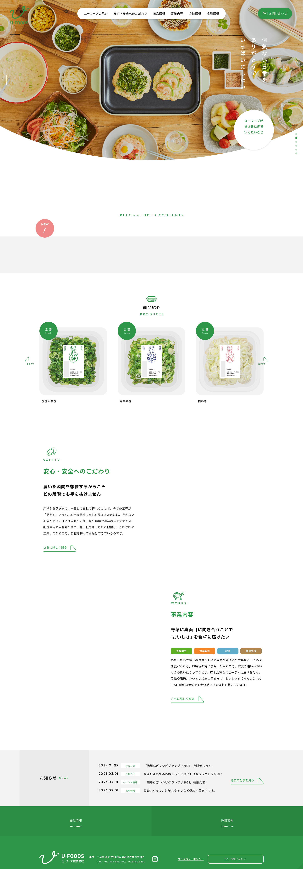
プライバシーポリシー (191, 855)
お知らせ (130, 765)
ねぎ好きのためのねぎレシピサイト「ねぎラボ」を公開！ (183, 774)
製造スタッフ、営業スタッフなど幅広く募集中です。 (180, 791)
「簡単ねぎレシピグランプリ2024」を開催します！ (179, 766)
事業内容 (177, 13)
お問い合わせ (238, 855)
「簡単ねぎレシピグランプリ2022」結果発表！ (176, 782)
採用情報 (213, 13)
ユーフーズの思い (96, 13)
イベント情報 (130, 782)
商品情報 (159, 13)
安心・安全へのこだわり (130, 13)
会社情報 (195, 13)
